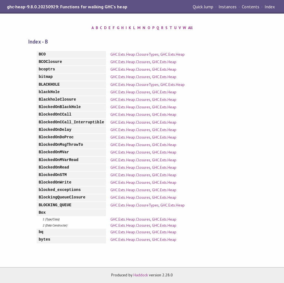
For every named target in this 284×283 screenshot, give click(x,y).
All (190, 27)
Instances (228, 6)
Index (270, 6)
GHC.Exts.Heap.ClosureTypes (134, 54)
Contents (250, 6)
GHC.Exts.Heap (172, 54)
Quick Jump (203, 6)
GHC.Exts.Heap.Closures (130, 61)
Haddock (140, 274)
